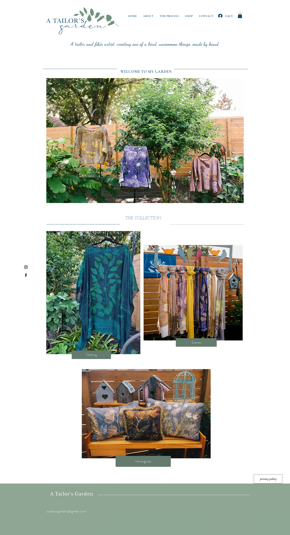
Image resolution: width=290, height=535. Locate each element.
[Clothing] (91, 355)
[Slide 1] (145, 197)
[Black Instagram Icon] (26, 267)
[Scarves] (196, 342)
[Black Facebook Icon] (26, 275)
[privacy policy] (268, 479)
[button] (240, 15)
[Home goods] (143, 461)
